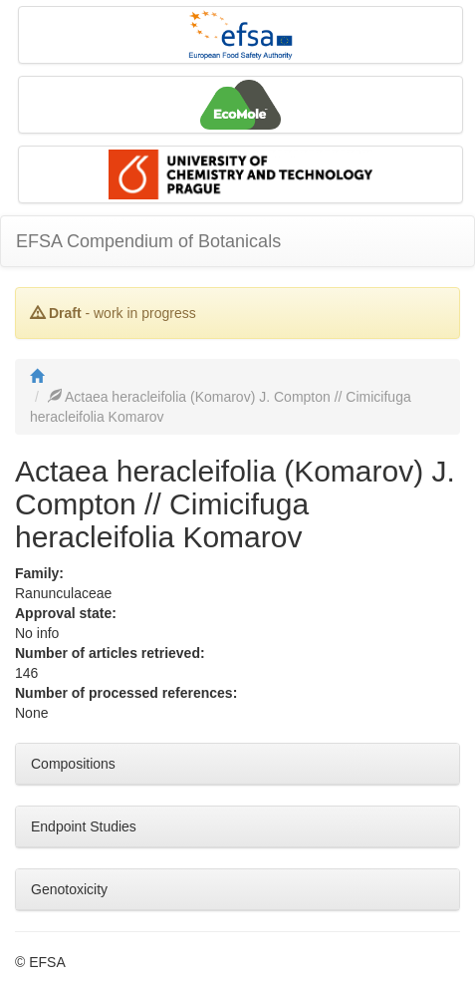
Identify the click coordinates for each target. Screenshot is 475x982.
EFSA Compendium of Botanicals (148, 241)
